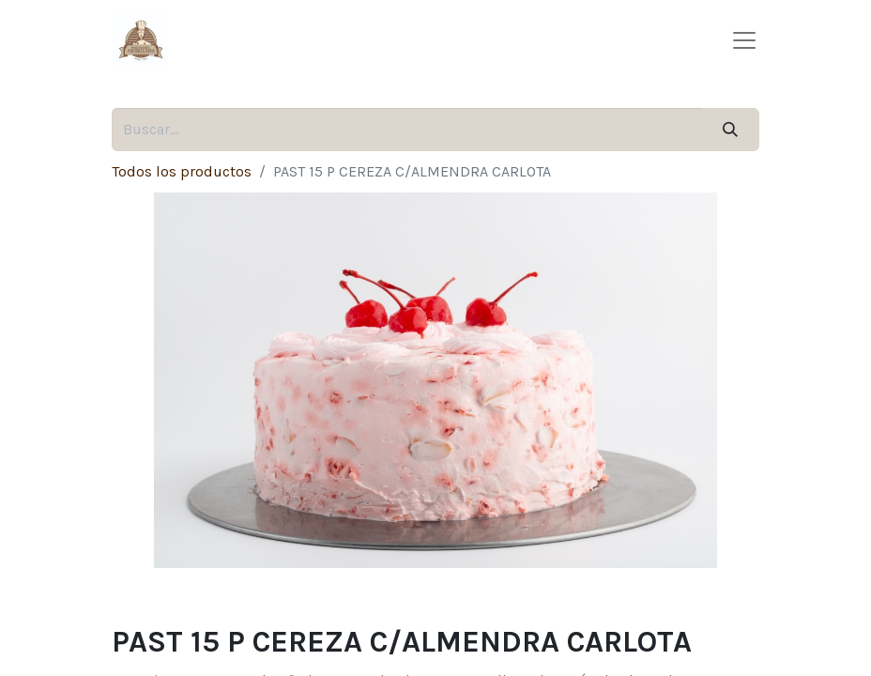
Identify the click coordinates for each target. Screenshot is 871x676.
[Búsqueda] (730, 129)
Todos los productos (182, 171)
